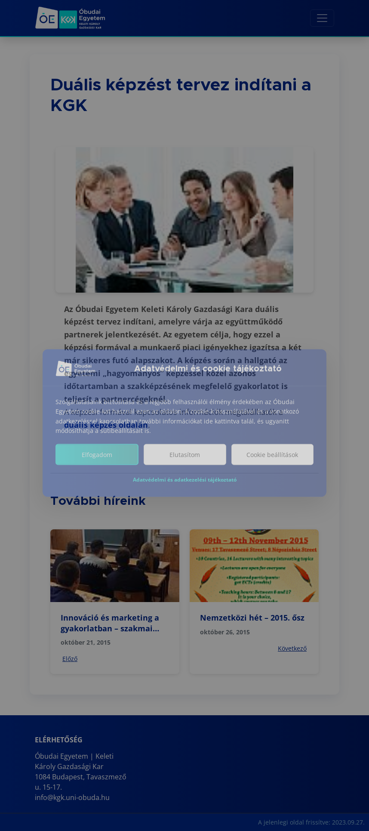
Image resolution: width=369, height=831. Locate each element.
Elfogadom (97, 464)
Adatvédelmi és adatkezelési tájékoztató (185, 489)
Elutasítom (184, 464)
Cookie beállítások (272, 464)
